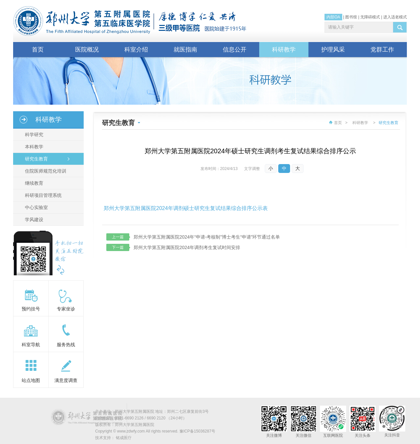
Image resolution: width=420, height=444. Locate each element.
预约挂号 (31, 308)
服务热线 (66, 344)
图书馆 (351, 17)
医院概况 (87, 49)
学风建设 (33, 219)
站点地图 (31, 380)
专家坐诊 (66, 308)
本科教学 (33, 146)
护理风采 (333, 49)
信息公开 (234, 49)
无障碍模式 (370, 17)
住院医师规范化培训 (44, 171)
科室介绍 (136, 49)
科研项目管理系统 (42, 195)
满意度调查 (65, 380)
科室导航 (31, 344)
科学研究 (33, 134)
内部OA (333, 17)
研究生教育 (35, 158)
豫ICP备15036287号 (197, 431)
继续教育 (33, 183)
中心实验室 (35, 207)
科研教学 (284, 49)
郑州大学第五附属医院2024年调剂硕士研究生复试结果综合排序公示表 (186, 208)
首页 (38, 49)
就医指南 (185, 49)
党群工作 (382, 49)
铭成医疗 (124, 437)
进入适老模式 (395, 17)
